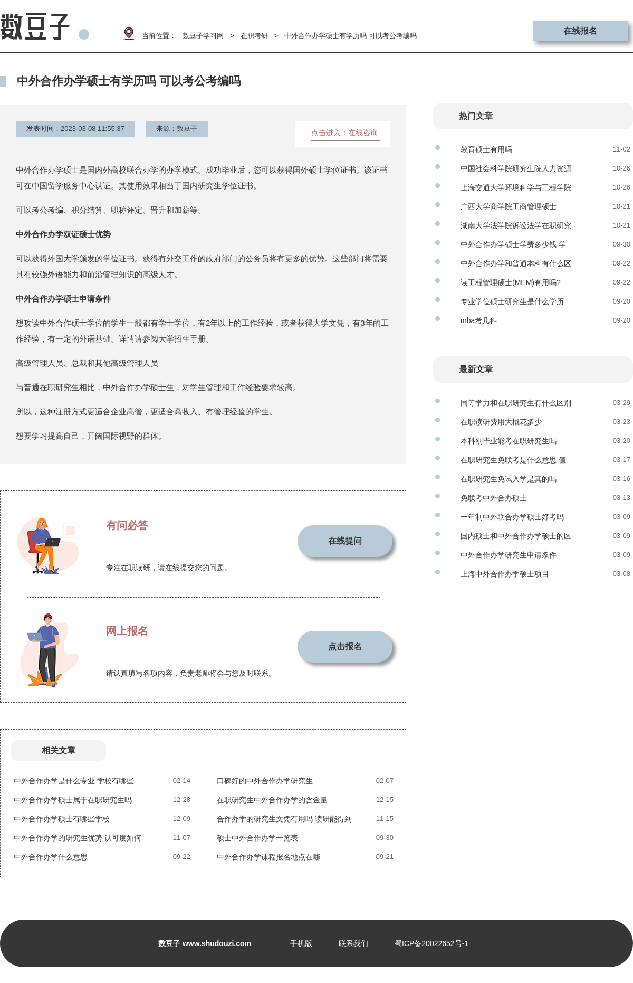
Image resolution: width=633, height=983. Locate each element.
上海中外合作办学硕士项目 (505, 574)
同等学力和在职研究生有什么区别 (516, 403)
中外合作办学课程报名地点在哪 (268, 857)
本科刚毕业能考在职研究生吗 (509, 441)
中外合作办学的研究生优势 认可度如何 (77, 838)
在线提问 (345, 540)
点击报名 (345, 646)
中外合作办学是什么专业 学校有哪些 (74, 781)
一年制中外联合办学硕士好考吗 (512, 517)
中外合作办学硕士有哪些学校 (62, 819)
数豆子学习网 (203, 36)
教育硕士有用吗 (486, 149)
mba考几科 (479, 320)
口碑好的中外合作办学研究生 (265, 781)
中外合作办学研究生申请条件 (509, 555)
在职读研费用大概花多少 (501, 422)
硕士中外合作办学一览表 (257, 838)
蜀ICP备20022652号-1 (431, 943)
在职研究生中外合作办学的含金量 (272, 800)
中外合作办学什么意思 (51, 857)
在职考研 (254, 36)
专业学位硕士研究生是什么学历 (512, 301)
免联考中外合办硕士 (494, 498)
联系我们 (353, 943)
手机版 (301, 943)
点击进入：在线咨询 (344, 132)
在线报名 (580, 30)
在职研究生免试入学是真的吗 (509, 479)
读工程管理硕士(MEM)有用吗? (511, 282)
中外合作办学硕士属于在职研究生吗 (73, 800)
